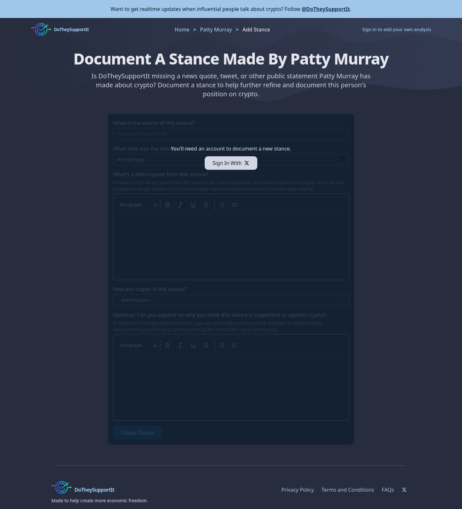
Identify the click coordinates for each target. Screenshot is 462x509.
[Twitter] (404, 489)
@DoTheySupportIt (326, 9)
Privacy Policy (297, 489)
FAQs (388, 489)
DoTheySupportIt (94, 489)
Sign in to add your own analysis (396, 29)
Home (182, 29)
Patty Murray (216, 29)
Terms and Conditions (347, 489)
